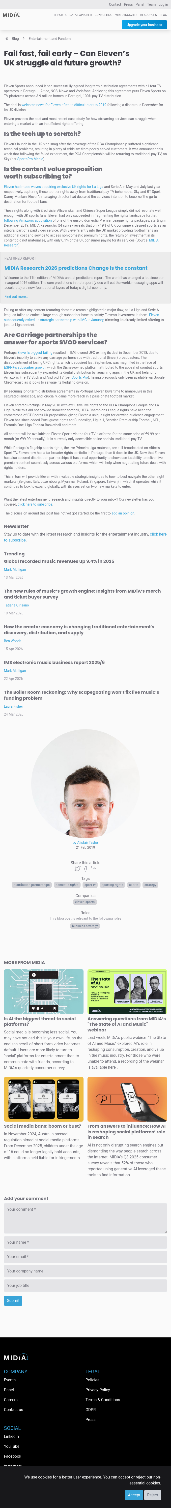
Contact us (13, 1409)
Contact (115, 4)
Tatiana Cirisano (16, 605)
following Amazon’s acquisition (28, 220)
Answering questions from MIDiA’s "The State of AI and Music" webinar (126, 1024)
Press (128, 4)
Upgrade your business (144, 25)
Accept (134, 1495)
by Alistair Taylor (85, 842)
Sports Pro (80, 377)
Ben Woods (13, 641)
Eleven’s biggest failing (35, 353)
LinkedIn (11, 1436)
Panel (140, 4)
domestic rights (67, 885)
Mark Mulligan (15, 570)
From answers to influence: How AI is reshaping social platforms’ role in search (126, 1131)
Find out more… (16, 297)
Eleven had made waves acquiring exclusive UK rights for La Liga (53, 187)
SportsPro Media (30, 159)
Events (10, 1380)
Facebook (12, 1456)
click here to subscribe (35, 504)
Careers (11, 1399)
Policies (92, 1380)
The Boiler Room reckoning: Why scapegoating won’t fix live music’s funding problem (81, 695)
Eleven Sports (85, 902)
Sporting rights (112, 885)
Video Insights (126, 15)
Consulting (104, 15)
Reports (60, 15)
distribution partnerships (32, 885)
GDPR (91, 1409)
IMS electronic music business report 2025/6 (54, 662)
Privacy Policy (98, 1389)
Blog (163, 15)
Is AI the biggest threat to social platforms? (40, 1021)
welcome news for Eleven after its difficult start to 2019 (64, 105)
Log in (163, 4)
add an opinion (123, 513)
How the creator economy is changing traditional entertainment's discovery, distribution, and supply (79, 630)
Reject (152, 1495)
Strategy (150, 885)
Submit (13, 1300)
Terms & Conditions (103, 1399)
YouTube (11, 1446)
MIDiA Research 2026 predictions (75, 268)
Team (151, 4)
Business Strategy (85, 926)
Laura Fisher (13, 706)
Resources (148, 15)
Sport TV (90, 885)
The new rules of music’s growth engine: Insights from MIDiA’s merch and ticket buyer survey (82, 594)
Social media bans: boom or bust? (42, 1126)
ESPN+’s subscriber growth (25, 367)
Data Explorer (80, 15)
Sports (134, 885)
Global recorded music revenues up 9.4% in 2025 (59, 561)
